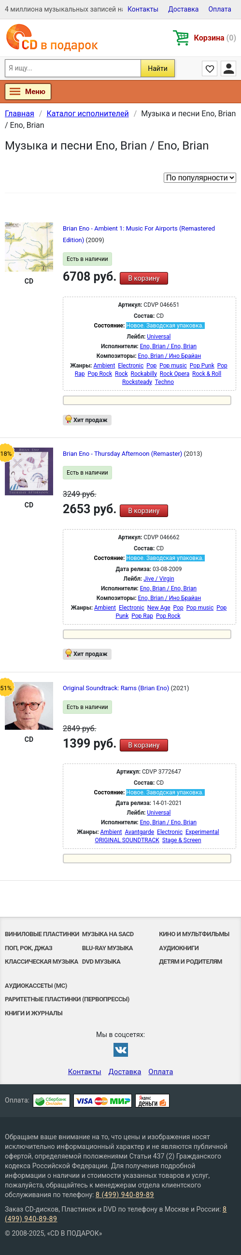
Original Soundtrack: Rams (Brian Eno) (116, 688)
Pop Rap (142, 616)
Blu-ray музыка (107, 948)
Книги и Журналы (33, 1013)
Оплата (219, 9)
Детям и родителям (190, 961)
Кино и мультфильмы (194, 934)
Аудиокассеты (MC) (36, 985)
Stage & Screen (181, 840)
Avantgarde (139, 832)
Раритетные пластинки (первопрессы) (67, 999)
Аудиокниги (178, 948)
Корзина (215, 37)
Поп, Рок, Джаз (28, 948)
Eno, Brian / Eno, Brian (168, 346)
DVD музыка (101, 961)
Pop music (173, 365)
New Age (158, 607)
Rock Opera (174, 373)
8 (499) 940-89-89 (125, 1195)
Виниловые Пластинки (42, 934)
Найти (158, 68)
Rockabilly (144, 373)
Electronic (130, 365)
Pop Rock (99, 373)
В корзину (143, 278)
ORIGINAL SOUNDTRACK (127, 840)
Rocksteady (137, 382)
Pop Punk (202, 365)
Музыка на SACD (108, 934)
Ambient (104, 365)
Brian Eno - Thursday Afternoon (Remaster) (123, 453)
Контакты (143, 9)
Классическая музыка (41, 961)
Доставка (183, 9)
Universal (158, 336)
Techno (164, 382)
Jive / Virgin (158, 578)
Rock (121, 373)
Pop (151, 365)
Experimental (202, 832)
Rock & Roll (206, 373)
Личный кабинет (228, 68)
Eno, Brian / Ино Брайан (169, 356)
